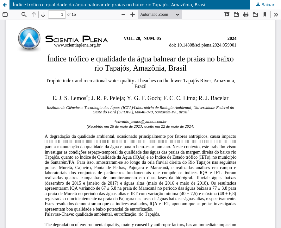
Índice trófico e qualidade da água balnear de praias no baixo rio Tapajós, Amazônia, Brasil (110, 5)
